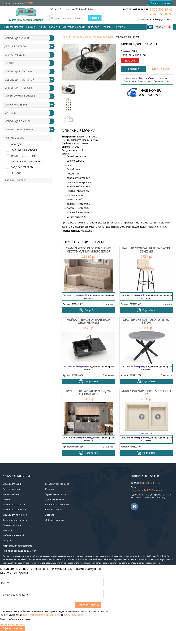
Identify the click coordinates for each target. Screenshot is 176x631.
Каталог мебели (13, 27)
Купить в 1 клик (160, 69)
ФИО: (5, 583)
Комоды (16, 144)
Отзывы (106, 27)
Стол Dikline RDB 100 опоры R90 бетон (146, 321)
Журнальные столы (24, 150)
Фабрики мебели (16, 180)
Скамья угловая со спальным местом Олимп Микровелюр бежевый (88, 251)
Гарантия (55, 27)
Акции (42, 27)
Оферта (7, 540)
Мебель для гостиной (19, 79)
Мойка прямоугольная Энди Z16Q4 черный (88, 321)
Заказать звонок (160, 3)
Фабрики (31, 27)
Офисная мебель (16, 104)
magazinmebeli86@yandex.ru (155, 19)
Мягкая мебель (15, 54)
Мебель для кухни (103, 36)
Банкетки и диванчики (26, 161)
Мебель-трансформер (19, 129)
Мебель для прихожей (20, 87)
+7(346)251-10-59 (160, 14)
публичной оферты (75, 614)
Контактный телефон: (15, 595)
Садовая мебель (22, 167)
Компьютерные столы (20, 96)
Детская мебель (15, 46)
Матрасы (10, 113)
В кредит (93, 27)
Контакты (119, 27)
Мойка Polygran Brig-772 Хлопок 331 (146, 392)
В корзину (133, 68)
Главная (66, 36)
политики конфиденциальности (41, 614)
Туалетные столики (24, 155)
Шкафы (9, 63)
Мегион (30, 3)
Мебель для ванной (18, 121)
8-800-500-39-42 (161, 9)
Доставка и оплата (74, 27)
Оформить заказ (12, 628)
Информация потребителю (17, 545)
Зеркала (16, 172)
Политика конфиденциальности (20, 550)
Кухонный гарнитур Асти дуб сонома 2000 (88, 392)
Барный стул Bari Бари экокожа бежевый (146, 249)
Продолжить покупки (12, 624)
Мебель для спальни (19, 71)
